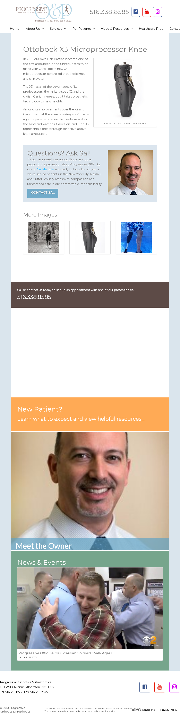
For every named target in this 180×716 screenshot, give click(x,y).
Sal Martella (45, 169)
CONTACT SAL (42, 193)
